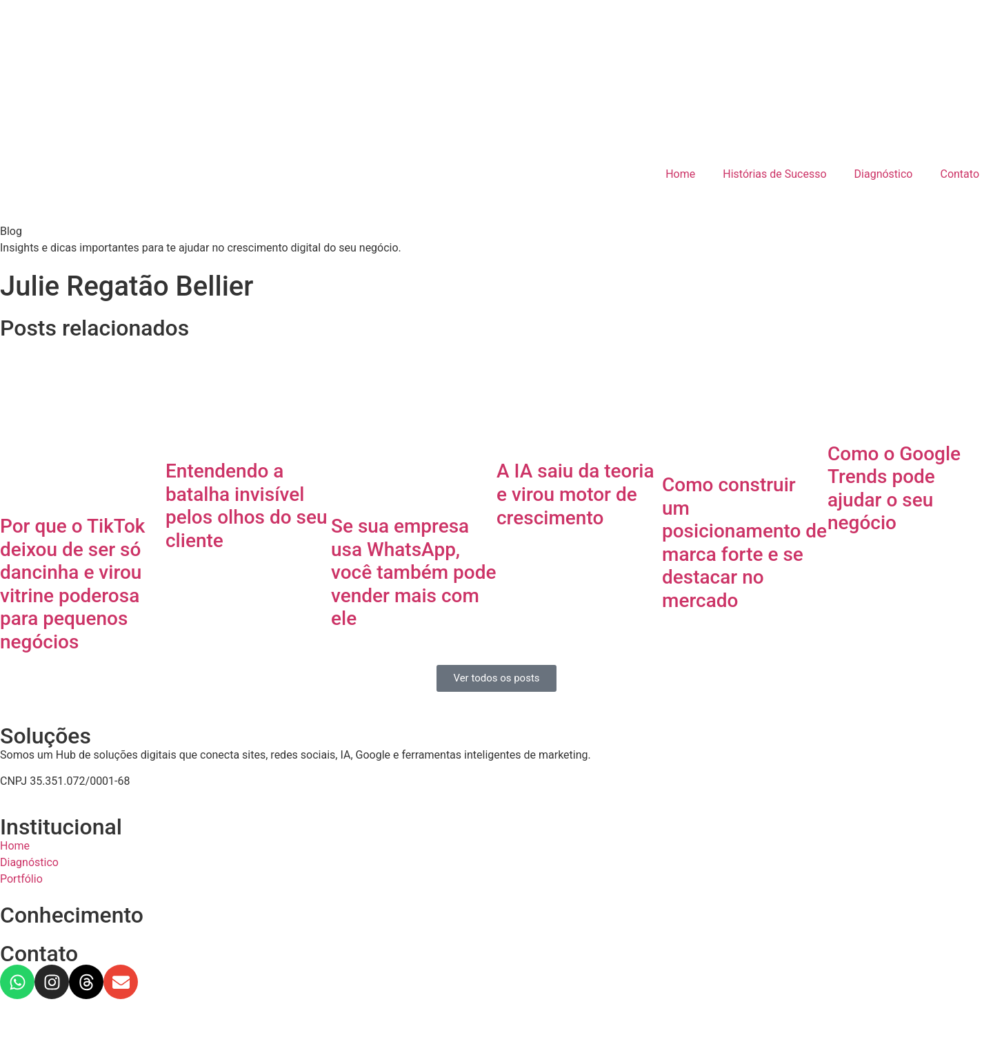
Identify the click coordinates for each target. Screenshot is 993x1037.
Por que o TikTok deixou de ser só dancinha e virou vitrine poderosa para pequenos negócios (72, 584)
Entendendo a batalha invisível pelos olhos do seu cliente (247, 506)
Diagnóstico (883, 174)
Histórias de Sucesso (774, 174)
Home (680, 174)
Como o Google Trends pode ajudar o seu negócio (894, 488)
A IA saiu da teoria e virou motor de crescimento (575, 494)
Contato (959, 174)
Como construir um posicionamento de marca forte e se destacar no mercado (744, 542)
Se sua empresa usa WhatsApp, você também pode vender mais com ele (413, 572)
